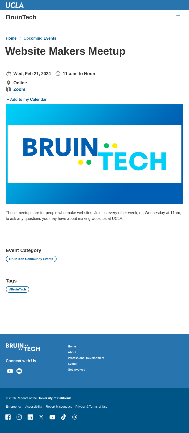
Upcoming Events (40, 38)
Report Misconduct (59, 406)
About (72, 352)
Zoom (19, 89)
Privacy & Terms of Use (91, 406)
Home (11, 38)
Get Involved (76, 369)
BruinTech (21, 17)
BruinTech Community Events (31, 259)
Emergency (14, 406)
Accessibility (33, 406)
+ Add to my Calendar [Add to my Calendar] (26, 99)
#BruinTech (17, 289)
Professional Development (86, 358)
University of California (55, 398)
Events (72, 364)
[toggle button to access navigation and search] (178, 17)
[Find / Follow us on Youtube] (10, 370)
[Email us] (19, 370)
